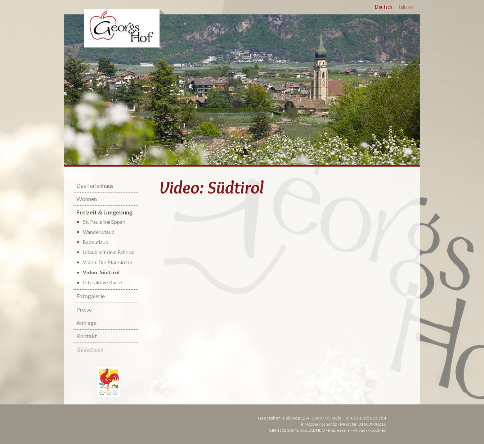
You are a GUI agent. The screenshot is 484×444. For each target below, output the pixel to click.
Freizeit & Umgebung (104, 212)
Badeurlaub (95, 242)
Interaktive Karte (102, 282)
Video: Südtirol (101, 272)
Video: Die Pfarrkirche (107, 262)
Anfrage (86, 322)
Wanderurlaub (99, 232)
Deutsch (383, 7)
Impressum (339, 430)
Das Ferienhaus (94, 185)
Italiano (405, 7)
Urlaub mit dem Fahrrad (109, 252)
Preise (84, 309)
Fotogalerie (90, 296)
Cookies (378, 430)
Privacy (360, 430)
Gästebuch (89, 349)
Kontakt (86, 335)
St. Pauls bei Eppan (104, 222)
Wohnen (86, 198)
